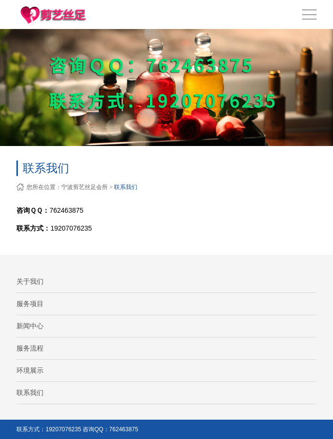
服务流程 (29, 348)
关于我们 (29, 281)
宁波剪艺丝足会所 (84, 187)
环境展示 (29, 370)
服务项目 (29, 303)
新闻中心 (29, 326)
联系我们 (125, 187)
